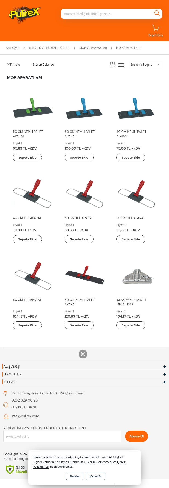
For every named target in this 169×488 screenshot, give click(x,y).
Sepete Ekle (28, 157)
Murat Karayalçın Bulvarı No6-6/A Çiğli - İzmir (47, 393)
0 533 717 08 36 (24, 407)
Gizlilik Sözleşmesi (99, 462)
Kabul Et (95, 476)
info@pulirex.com (25, 416)
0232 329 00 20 (24, 400)
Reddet (75, 476)
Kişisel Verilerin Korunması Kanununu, (59, 462)
